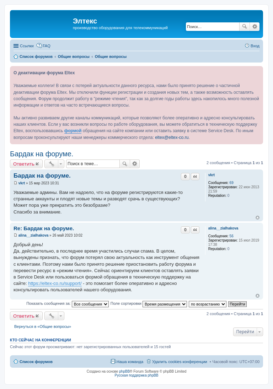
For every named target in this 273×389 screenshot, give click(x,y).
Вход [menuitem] (255, 46)
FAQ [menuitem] (46, 46)
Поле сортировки (149, 303)
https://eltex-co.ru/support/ (54, 283)
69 (232, 183)
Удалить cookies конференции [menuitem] (179, 362)
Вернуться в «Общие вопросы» (42, 326)
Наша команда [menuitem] (130, 362)
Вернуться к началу (257, 218)
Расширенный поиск (254, 26)
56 (232, 236)
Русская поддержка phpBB (136, 375)
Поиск (244, 26)
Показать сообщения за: (67, 303)
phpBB (124, 371)
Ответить (23, 164)
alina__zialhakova (223, 228)
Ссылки (27, 46)
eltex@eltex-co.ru (171, 137)
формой (73, 130)
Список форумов (36, 362)
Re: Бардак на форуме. (44, 228)
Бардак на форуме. (41, 154)
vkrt (211, 175)
